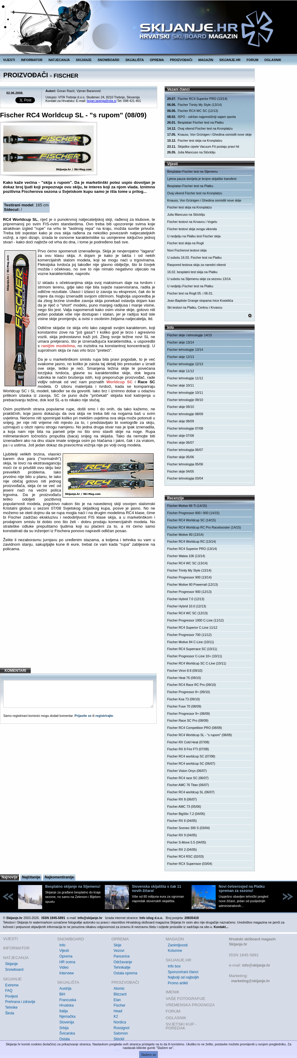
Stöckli (119, 1039)
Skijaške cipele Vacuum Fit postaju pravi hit (203, 147)
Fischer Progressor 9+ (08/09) (188, 713)
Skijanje (11, 964)
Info (62, 945)
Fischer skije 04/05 (180, 471)
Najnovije (9, 877)
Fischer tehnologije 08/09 (185, 414)
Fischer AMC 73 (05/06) (184, 806)
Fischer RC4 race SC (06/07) (187, 778)
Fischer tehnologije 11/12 (185, 378)
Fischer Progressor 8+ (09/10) (188, 692)
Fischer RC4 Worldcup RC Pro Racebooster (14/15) (204, 527)
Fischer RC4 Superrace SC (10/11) (192, 649)
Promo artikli (178, 983)
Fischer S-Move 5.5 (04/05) (186, 842)
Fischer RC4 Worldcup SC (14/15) (191, 520)
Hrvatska (66, 1005)
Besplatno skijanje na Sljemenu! (72, 886)
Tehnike (11, 1007)
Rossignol (122, 1028)
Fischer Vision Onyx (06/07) (187, 771)
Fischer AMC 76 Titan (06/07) (188, 785)
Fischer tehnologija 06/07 (185, 450)
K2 (116, 1016)
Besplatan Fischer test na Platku (195, 123)
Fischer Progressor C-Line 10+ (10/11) (194, 656)
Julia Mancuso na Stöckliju (191, 152)
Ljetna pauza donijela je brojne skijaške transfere (201, 178)
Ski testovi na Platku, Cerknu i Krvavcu (194, 307)
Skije (117, 945)
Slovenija (66, 1022)
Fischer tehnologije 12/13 (185, 364)
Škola (9, 1013)
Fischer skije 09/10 (180, 407)
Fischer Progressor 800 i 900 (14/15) (193, 513)
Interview (66, 973)
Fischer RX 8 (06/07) (182, 799)
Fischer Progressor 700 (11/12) (189, 635)
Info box (174, 966)
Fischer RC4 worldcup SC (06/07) (191, 763)
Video (63, 967)
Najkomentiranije (59, 877)
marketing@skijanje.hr (250, 981)
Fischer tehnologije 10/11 (185, 392)
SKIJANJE (84, 60)
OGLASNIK (272, 60)
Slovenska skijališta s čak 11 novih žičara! (156, 888)
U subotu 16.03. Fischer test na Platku (194, 257)
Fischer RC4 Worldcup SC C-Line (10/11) (196, 663)
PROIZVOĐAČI (181, 60)
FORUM (252, 60)
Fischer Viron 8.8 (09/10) (184, 670)
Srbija (64, 1028)
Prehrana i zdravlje (20, 1002)
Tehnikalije (122, 967)
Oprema (65, 956)
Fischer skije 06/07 (180, 442)
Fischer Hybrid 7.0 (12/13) (185, 599)
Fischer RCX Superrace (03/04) (189, 863)
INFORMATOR (31, 60)
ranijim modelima (58, 346)
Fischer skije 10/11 (180, 385)
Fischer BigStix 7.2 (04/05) (186, 814)
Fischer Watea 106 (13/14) (186, 556)
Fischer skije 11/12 (180, 371)
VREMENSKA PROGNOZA (190, 1005)
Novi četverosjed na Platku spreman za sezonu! (242, 888)
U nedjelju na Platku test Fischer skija (193, 236)
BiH (62, 994)
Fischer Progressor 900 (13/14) (189, 577)
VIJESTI (9, 60)
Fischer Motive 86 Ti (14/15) (187, 505)
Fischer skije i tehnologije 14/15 (189, 335)
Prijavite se (82, 715)
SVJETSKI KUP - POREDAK (181, 1026)
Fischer (119, 1005)
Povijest (11, 996)
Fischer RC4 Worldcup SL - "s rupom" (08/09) (199, 735)
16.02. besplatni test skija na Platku (192, 272)
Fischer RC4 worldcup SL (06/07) (190, 792)
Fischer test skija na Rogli (185, 243)
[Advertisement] (79, 614)
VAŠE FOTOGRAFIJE (185, 999)
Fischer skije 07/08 (180, 435)
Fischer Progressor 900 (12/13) (189, 592)
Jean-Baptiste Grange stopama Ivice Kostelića (200, 300)
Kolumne (175, 950)
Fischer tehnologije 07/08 (185, 428)
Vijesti (64, 950)
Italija (63, 1011)
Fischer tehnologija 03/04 (185, 478)
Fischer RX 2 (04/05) (182, 849)
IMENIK (173, 992)
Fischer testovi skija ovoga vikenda (192, 229)
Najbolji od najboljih (183, 977)
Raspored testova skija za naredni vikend (196, 265)
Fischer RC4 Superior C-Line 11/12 (192, 627)
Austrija (65, 988)
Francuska (67, 1000)
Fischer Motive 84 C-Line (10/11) (190, 642)
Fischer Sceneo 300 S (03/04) (188, 828)
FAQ (8, 991)
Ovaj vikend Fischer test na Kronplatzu (200, 129)
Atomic (119, 988)
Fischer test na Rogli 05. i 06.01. (190, 293)
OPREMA (157, 60)
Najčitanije (31, 877)
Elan (117, 1000)
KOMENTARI (15, 670)
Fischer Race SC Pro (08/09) (187, 720)
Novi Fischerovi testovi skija (187, 250)
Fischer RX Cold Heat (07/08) (188, 742)
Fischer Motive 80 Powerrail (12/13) (192, 584)
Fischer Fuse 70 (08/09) (184, 706)
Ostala (64, 1039)
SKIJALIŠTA (134, 60)
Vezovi (119, 950)
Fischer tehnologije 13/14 (185, 349)
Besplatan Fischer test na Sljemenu (192, 171)
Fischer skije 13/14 (180, 342)
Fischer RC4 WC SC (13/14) (187, 563)
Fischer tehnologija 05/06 (185, 464)
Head (118, 1011)
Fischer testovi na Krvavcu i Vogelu (192, 222)
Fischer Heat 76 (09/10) (184, 678)
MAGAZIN (205, 60)
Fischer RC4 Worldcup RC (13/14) (191, 541)
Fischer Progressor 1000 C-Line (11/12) (195, 620)
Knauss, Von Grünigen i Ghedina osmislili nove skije (209, 135)
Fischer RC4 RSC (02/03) (185, 856)
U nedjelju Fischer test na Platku (190, 286)
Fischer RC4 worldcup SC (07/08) (191, 756)
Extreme (12, 985)
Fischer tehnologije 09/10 (185, 400)
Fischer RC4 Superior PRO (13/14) (197, 99)
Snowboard (14, 969)
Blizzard (120, 994)
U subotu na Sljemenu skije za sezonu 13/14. (199, 279)
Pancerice (122, 956)
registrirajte (104, 715)
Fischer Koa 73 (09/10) (183, 699)
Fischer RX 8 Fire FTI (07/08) (188, 749)
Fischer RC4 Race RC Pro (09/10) (191, 684)
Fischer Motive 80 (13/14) (185, 534)
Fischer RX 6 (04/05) (182, 820)
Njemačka (67, 1016)
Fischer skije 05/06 (180, 457)
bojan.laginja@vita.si (101, 101)
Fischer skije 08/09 (180, 421)
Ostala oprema (125, 973)
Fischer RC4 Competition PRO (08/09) (194, 727)
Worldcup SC (119, 382)
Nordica (120, 1022)
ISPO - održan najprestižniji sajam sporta (201, 117)
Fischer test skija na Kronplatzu (194, 141)
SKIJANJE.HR (229, 60)
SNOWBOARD (108, 60)
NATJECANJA (59, 60)
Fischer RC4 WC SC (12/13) (192, 111)
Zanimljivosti (178, 945)
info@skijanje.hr (256, 965)
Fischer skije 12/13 (180, 357)
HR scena (67, 962)
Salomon (121, 1033)
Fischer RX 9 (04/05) (182, 835)
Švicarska (67, 1033)
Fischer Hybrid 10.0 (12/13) (186, 606)
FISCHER (66, 75)
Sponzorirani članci (183, 972)
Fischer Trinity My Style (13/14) (194, 105)
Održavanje (123, 962)
